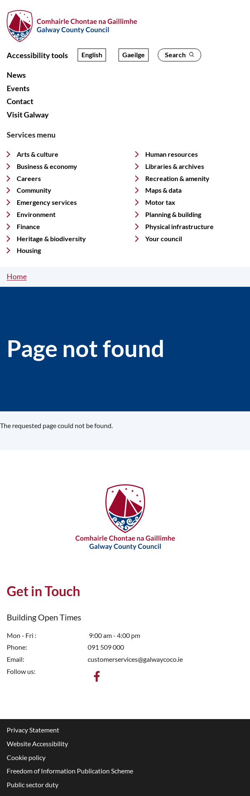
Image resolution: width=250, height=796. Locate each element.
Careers (29, 178)
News (16, 74)
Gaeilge (133, 55)
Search (179, 55)
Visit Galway (28, 114)
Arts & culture (37, 154)
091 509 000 (106, 647)
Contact (20, 101)
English (91, 55)
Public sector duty (32, 784)
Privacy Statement (33, 730)
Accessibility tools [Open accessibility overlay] (37, 55)
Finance (28, 226)
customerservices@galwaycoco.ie (135, 659)
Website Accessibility (37, 744)
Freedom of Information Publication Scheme (70, 771)
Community (34, 190)
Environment (36, 214)
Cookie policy (26, 757)
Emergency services (47, 202)
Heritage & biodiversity (51, 238)
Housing (29, 250)
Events (18, 88)
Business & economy (47, 166)
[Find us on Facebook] (97, 676)
